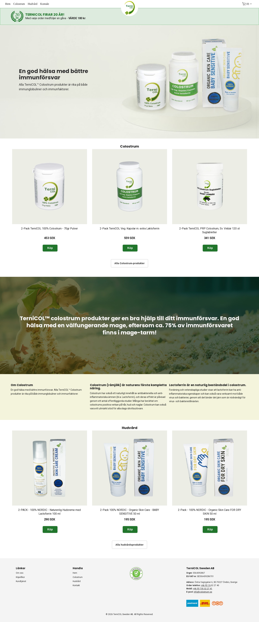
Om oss (19, 573)
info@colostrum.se (203, 592)
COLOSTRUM (19, 3)
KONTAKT (44, 3)
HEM (7, 3)
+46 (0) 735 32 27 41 (202, 588)
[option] (50, 200)
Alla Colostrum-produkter (129, 263)
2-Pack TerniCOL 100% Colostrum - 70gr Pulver (49, 228)
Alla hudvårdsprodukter (130, 544)
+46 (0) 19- (206, 585)
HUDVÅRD (32, 3)
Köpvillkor (20, 577)
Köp (50, 248)
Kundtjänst (21, 581)
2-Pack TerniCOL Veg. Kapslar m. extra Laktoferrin (129, 228)
